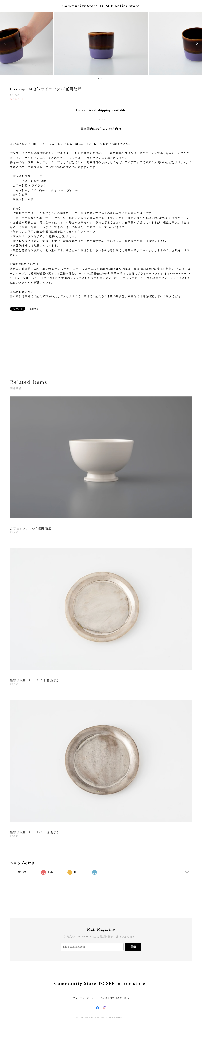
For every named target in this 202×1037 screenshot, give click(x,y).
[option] (101, 43)
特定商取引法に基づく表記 (115, 998)
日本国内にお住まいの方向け (101, 128)
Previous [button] (6, 43)
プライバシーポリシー (84, 998)
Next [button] (196, 43)
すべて (22, 872)
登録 (133, 946)
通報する (34, 309)
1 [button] (98, 78)
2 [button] (101, 78)
